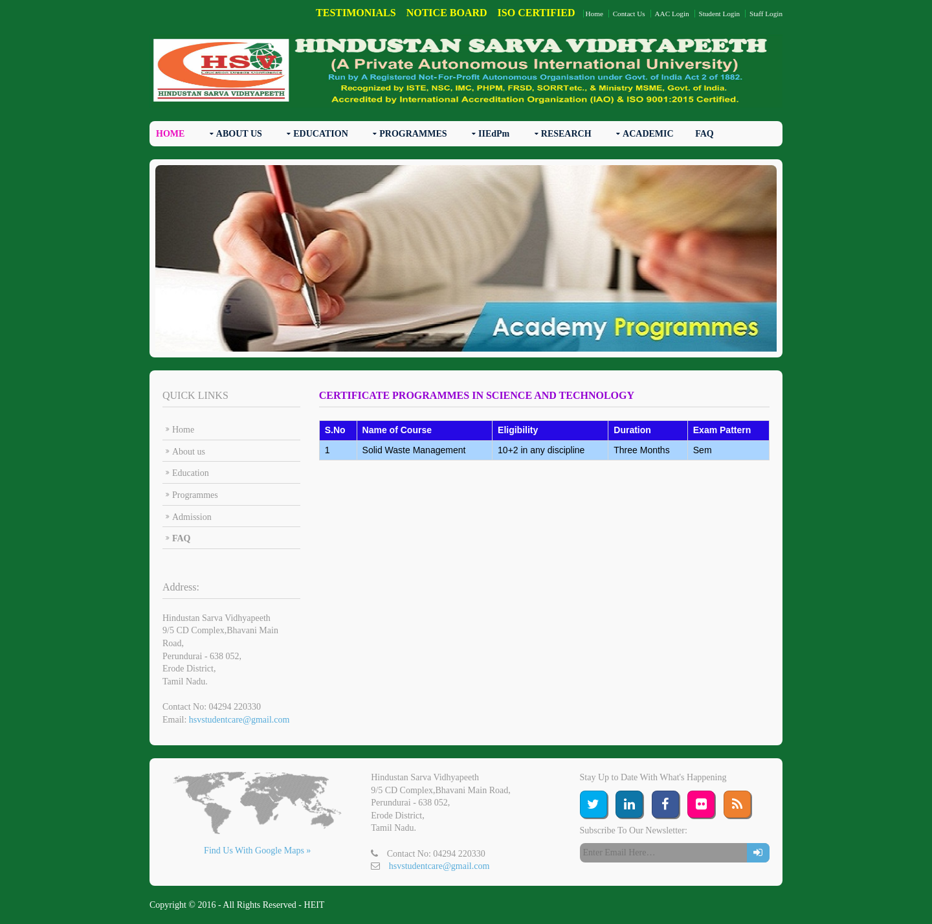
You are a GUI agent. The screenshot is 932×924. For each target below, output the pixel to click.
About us (188, 451)
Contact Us (629, 13)
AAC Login (671, 13)
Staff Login (765, 13)
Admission (192, 517)
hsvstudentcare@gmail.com (239, 720)
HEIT (314, 905)
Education (190, 473)
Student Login (719, 13)
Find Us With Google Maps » (257, 850)
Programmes (195, 495)
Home (594, 13)
